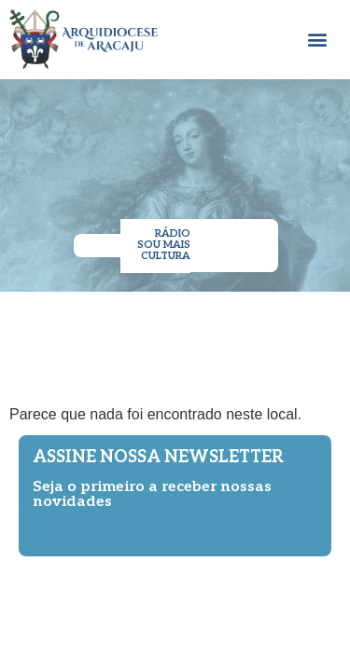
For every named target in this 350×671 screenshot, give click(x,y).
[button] (317, 39)
